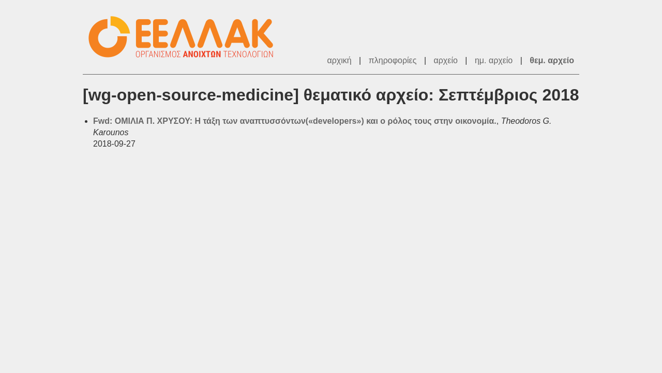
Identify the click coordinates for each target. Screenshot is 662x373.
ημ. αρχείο (494, 60)
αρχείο (446, 60)
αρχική (339, 60)
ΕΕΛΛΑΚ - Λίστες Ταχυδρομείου (186, 37)
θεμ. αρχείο (552, 60)
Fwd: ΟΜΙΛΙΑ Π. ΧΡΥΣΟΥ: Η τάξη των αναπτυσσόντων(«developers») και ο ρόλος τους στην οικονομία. (294, 121)
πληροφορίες (393, 60)
